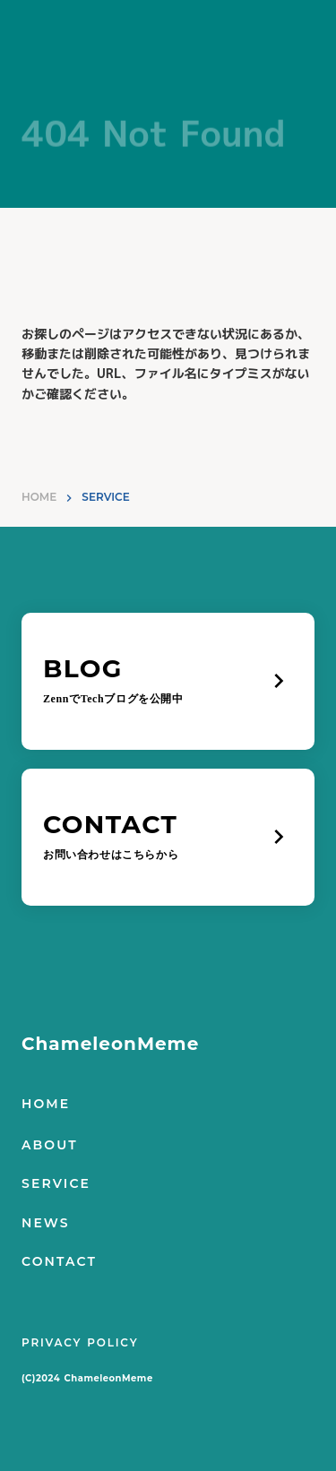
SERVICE (56, 1183)
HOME (39, 496)
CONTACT (59, 1261)
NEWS (46, 1223)
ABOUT (50, 1145)
